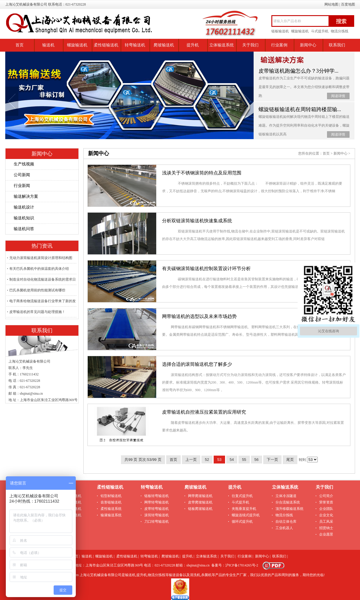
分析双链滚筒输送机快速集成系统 (197, 220)
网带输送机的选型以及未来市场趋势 (199, 316)
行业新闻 (22, 185)
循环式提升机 (242, 521)
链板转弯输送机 (156, 496)
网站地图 (331, 4)
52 (207, 459)
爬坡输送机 (164, 45)
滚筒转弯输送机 (156, 515)
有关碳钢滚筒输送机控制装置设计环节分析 (206, 268)
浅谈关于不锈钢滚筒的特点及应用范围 (201, 172)
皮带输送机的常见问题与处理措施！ (37, 312)
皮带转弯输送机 (156, 509)
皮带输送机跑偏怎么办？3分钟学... (299, 71)
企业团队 (326, 509)
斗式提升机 (320, 31)
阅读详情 (338, 96)
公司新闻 (22, 175)
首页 (19, 45)
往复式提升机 (242, 496)
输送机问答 (24, 229)
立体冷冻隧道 (285, 496)
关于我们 (250, 45)
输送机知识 (24, 218)
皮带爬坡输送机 (200, 502)
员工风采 (326, 521)
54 (232, 459)
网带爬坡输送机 (200, 496)
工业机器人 (284, 528)
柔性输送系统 (111, 509)
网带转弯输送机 (156, 502)
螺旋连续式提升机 (246, 515)
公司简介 (326, 496)
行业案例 (279, 45)
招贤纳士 (326, 528)
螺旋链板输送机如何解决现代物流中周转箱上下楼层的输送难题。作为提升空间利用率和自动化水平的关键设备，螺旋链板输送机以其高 (304, 125)
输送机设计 (24, 207)
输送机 (48, 45)
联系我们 (337, 45)
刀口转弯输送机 (156, 521)
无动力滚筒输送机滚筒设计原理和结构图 (40, 258)
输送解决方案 (26, 196)
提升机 (193, 45)
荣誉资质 (326, 502)
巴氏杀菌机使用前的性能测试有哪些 (37, 290)
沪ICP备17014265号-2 (241, 565)
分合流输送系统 (287, 502)
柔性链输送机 (106, 45)
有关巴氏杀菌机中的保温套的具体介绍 (39, 269)
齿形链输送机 (111, 502)
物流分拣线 (339, 31)
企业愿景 (326, 534)
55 (244, 459)
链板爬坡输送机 (200, 509)
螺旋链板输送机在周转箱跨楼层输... (300, 109)
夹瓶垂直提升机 (244, 509)
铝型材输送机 (111, 496)
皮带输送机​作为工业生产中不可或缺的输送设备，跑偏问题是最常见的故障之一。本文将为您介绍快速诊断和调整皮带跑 (304, 87)
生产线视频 (24, 164)
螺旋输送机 (300, 31)
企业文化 (326, 515)
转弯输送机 (135, 45)
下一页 (272, 459)
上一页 (191, 459)
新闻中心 (308, 45)
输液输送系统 (111, 515)
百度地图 (348, 4)
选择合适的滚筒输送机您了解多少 (197, 364)
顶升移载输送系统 (289, 509)
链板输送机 (280, 31)
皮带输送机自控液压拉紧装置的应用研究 (204, 412)
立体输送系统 (221, 45)
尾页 (290, 459)
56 (256, 459)
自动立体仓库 (285, 521)
